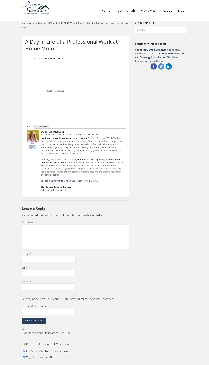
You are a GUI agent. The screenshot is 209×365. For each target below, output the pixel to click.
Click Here (150, 49)
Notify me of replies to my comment (45, 351)
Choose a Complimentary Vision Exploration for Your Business (70, 180)
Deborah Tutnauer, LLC (88, 134)
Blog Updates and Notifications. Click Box (46, 333)
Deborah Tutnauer (52, 131)
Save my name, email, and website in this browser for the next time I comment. (68, 299)
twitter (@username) (34, 306)
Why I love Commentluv (40, 357)
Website (26, 281)
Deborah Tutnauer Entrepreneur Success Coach (48, 9)
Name (26, 254)
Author (29, 127)
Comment (28, 222)
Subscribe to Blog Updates (53, 190)
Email (26, 267)
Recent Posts (41, 127)
